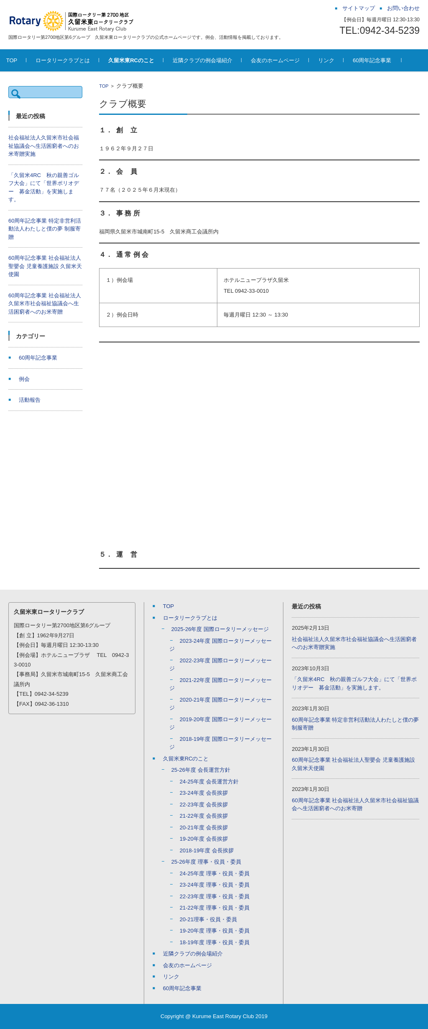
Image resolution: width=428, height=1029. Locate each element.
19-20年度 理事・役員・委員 (215, 931)
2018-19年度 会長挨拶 (207, 850)
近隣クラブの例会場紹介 (214, 60)
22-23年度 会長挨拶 (204, 804)
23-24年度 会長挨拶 (204, 793)
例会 (24, 379)
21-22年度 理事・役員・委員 (215, 908)
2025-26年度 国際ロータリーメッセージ (220, 629)
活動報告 (30, 400)
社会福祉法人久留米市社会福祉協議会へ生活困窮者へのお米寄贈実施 (43, 145)
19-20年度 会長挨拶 (204, 839)
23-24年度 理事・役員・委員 (215, 885)
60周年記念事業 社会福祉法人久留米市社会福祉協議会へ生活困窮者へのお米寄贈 (44, 303)
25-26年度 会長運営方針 (200, 770)
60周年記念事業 (383, 60)
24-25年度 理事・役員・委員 (215, 873)
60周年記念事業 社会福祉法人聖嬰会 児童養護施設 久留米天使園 (45, 266)
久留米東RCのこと (143, 60)
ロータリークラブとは (74, 60)
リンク (337, 60)
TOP (23, 60)
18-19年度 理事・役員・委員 (215, 942)
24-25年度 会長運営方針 (209, 781)
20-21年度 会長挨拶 (204, 827)
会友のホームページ (286, 60)
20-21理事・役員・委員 (208, 919)
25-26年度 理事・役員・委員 (206, 862)
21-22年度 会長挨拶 (204, 816)
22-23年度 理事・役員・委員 (215, 896)
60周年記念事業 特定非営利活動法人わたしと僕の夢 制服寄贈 (44, 229)
